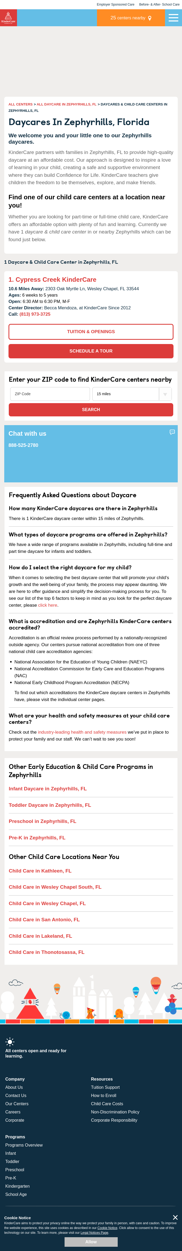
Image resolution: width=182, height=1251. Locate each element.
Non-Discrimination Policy (115, 1112)
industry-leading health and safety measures (82, 732)
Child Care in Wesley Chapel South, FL (55, 887)
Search (91, 409)
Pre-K (10, 1178)
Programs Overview (24, 1145)
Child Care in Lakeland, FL (40, 936)
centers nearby (128, 17)
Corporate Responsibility (114, 1120)
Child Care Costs (107, 1104)
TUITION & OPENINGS (91, 331)
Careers (12, 1112)
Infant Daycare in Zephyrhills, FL (48, 788)
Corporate (14, 1120)
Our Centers (16, 1104)
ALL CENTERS (21, 104)
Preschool (14, 1170)
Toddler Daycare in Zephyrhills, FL (50, 805)
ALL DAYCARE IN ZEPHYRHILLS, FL (66, 104)
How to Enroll (103, 1095)
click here (47, 605)
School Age (16, 1194)
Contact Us (15, 1095)
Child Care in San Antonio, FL (44, 919)
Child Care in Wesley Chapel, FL (47, 903)
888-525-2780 (23, 445)
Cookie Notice (107, 1228)
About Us (14, 1087)
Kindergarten (17, 1186)
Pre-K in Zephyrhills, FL (37, 837)
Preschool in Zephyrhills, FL (42, 821)
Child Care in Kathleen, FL (40, 871)
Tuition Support (105, 1087)
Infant (10, 1153)
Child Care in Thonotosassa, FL (46, 952)
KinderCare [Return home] (8, 17)
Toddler (12, 1161)
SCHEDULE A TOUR (91, 351)
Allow (91, 1242)
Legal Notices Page (94, 1233)
